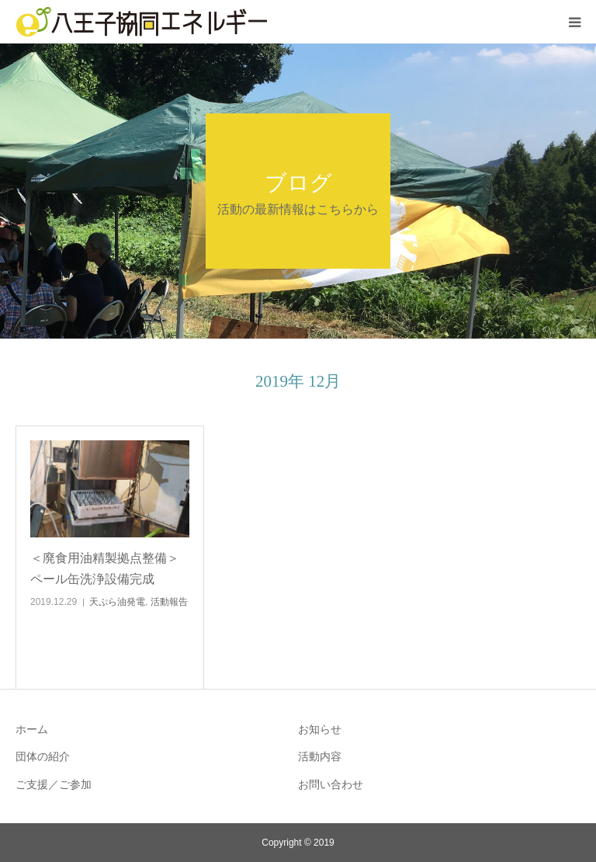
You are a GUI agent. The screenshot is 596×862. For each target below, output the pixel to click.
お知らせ (319, 729)
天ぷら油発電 (117, 601)
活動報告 (169, 601)
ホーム (32, 729)
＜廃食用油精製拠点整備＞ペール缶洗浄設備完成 (104, 568)
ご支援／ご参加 (54, 784)
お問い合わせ (330, 784)
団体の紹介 (43, 756)
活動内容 (319, 756)
